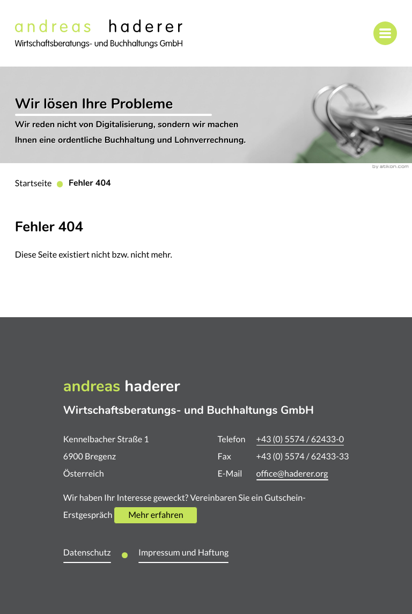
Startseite (33, 183)
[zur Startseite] (98, 33)
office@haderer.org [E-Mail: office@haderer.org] (292, 474)
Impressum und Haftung (183, 553)
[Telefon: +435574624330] (300, 439)
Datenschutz (87, 553)
